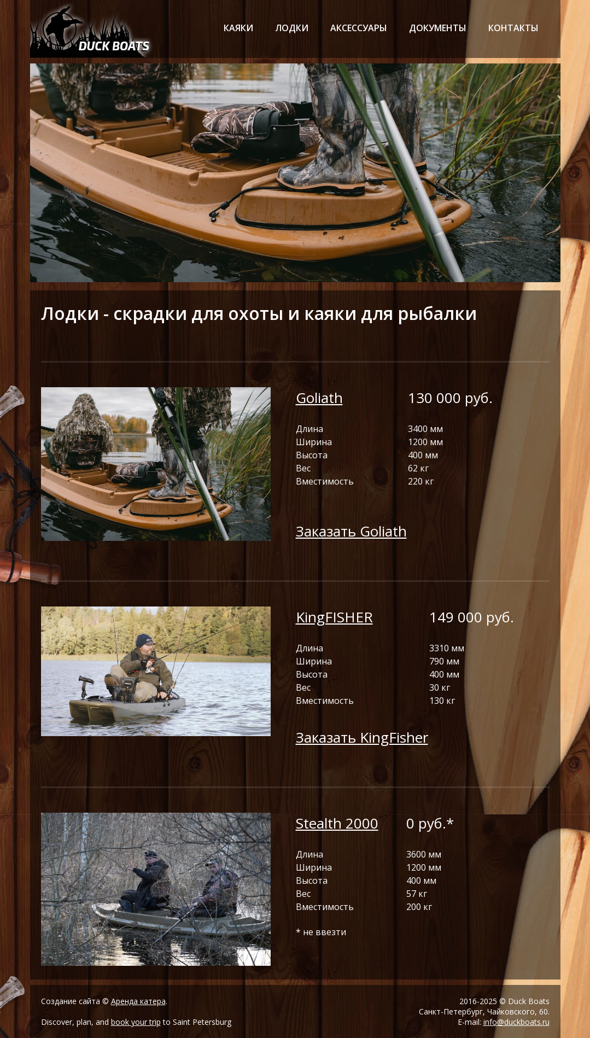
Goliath (319, 397)
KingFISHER (334, 617)
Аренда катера (138, 1001)
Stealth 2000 (337, 823)
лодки (291, 28)
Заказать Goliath (351, 531)
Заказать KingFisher (362, 737)
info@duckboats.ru (516, 1022)
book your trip (136, 1022)
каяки (238, 28)
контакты (513, 28)
